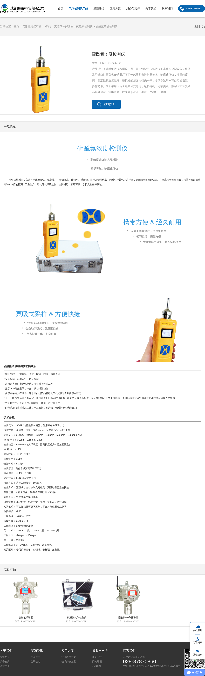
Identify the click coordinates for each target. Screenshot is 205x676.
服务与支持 (133, 8)
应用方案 (115, 8)
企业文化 (5, 666)
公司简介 (5, 657)
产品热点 (35, 657)
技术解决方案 (69, 661)
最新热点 (98, 8)
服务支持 (97, 657)
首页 (60, 8)
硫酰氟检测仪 (84, 26)
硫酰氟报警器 (26, 617)
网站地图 (97, 661)
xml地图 (96, 666)
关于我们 (150, 8)
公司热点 (35, 661)
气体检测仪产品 (78, 8)
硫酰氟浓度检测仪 (107, 26)
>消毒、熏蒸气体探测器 (58, 26)
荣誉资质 (5, 661)
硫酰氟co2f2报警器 (128, 617)
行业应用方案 (69, 657)
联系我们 (167, 8)
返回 (197, 26)
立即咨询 (109, 104)
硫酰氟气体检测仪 (76, 617)
